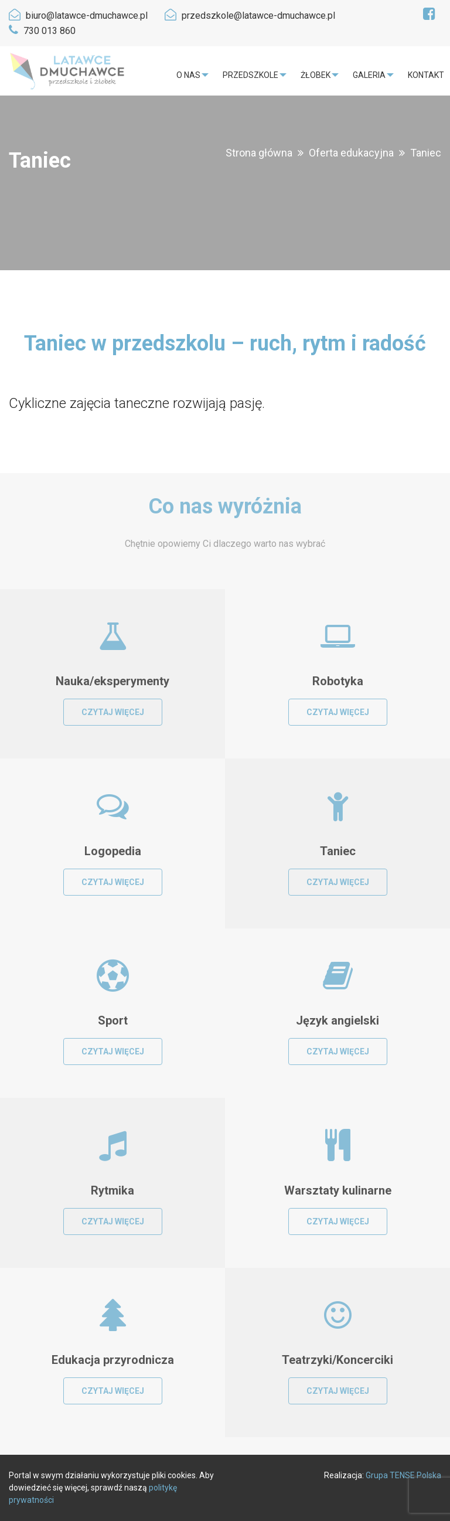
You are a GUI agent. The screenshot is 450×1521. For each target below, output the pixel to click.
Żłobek (310, 75)
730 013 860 (49, 30)
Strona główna (259, 153)
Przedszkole (242, 75)
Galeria (366, 75)
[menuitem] (180, 75)
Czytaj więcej (112, 712)
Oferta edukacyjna (351, 153)
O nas (177, 75)
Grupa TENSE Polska (403, 1475)
